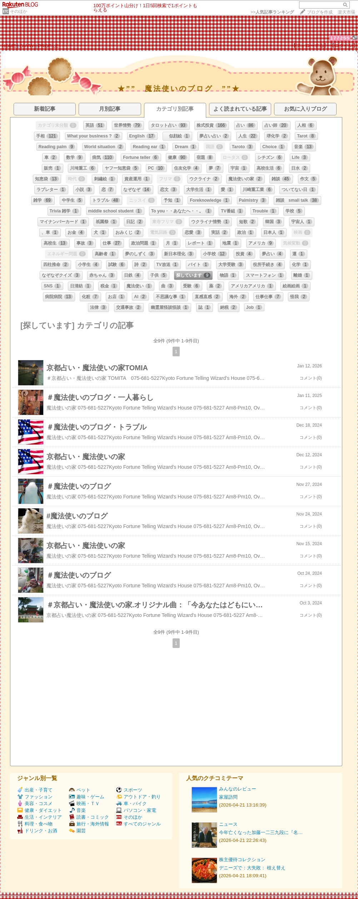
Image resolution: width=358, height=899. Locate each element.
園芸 (77, 830)
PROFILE (48, 46)
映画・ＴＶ (84, 803)
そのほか (18, 11)
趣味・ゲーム (86, 796)
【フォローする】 (309, 45)
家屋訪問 (228, 797)
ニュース (228, 824)
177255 (340, 38)
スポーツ (129, 790)
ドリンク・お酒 (37, 830)
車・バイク (131, 803)
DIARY (27, 46)
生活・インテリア (39, 817)
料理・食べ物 (35, 824)
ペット (79, 790)
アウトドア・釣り (138, 796)
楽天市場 (346, 12)
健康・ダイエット (39, 810)
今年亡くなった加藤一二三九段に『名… (261, 832)
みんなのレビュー (237, 789)
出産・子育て (35, 790)
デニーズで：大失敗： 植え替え (252, 867)
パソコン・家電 (136, 810)
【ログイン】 (344, 45)
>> (272, 12)
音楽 (77, 810)
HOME (9, 46)
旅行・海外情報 (89, 824)
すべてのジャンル (138, 824)
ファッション (35, 796)
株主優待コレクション (242, 859)
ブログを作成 (320, 12)
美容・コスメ (35, 803)
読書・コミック (89, 817)
